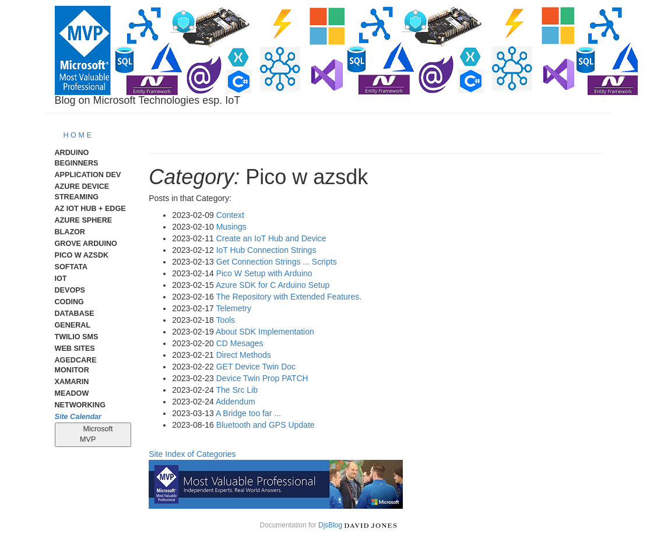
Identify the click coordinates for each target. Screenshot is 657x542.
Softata (71, 267)
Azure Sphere (84, 220)
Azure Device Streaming (82, 191)
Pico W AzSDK (82, 255)
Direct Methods (243, 355)
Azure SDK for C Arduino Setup (272, 285)
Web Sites (75, 348)
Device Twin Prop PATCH (262, 378)
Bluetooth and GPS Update (265, 425)
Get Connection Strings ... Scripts (276, 261)
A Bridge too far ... (248, 413)
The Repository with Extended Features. (288, 296)
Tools (225, 320)
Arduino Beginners (77, 158)
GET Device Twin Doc (256, 366)
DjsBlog (330, 525)
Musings (231, 226)
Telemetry (233, 308)
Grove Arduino (86, 244)
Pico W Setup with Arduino (264, 273)
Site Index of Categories (192, 454)
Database (74, 313)
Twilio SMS (77, 337)
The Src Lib (237, 390)
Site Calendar (78, 417)
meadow (72, 393)
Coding (69, 302)
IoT (61, 278)
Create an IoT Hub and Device (271, 238)
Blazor (70, 232)
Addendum (235, 401)
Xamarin (72, 382)
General (73, 325)
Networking (80, 405)
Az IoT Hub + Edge (90, 209)
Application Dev (88, 175)
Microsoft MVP (93, 434)
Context (230, 215)
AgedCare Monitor (76, 365)
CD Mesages (239, 343)
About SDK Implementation (265, 331)
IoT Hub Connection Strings (266, 250)
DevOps (70, 290)
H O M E (78, 135)
